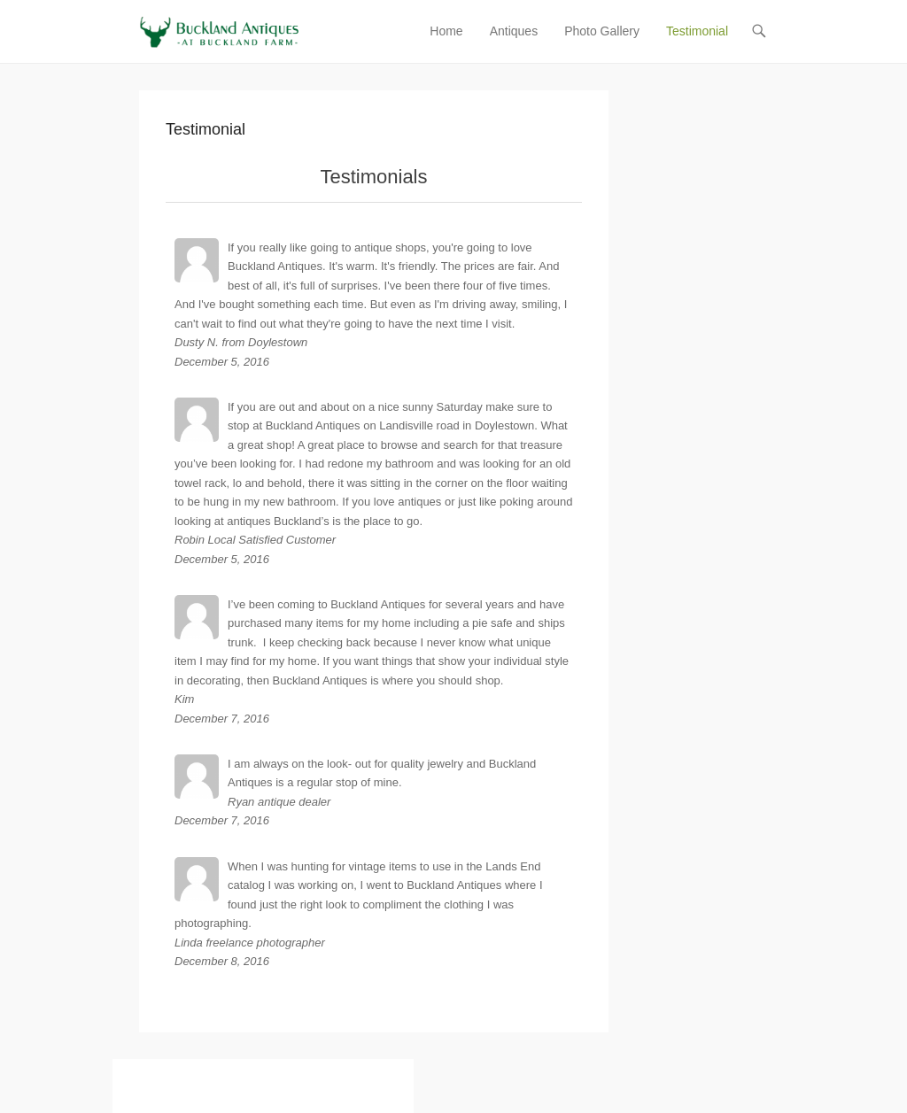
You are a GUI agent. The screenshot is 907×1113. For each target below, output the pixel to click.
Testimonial (697, 31)
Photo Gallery (602, 31)
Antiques (514, 31)
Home (446, 31)
